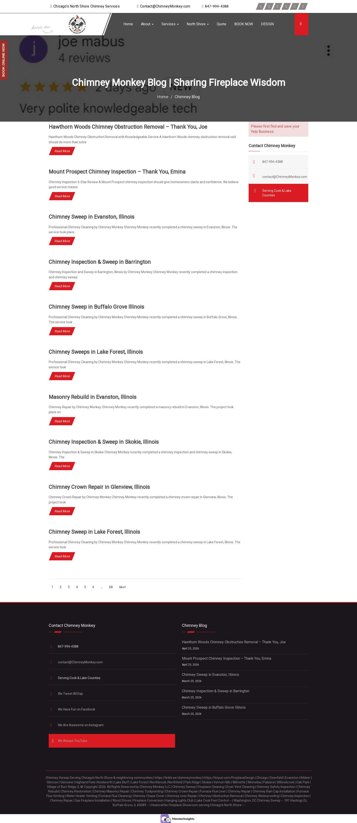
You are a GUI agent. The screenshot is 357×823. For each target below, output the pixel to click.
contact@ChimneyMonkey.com (284, 177)
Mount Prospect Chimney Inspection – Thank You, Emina (118, 172)
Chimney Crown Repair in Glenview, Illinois (100, 487)
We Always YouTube (73, 740)
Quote (221, 24)
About (147, 24)
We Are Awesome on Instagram (81, 725)
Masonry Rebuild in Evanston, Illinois (93, 397)
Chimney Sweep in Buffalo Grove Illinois (97, 307)
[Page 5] (85, 587)
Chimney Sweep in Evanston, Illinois (92, 217)
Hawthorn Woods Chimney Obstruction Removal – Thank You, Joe (129, 127)
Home (128, 24)
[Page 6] (93, 587)
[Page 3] (69, 587)
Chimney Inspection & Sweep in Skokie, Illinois (105, 442)
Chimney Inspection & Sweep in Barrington (101, 262)
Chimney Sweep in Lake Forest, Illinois (95, 532)
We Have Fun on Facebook (77, 709)
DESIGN (267, 24)
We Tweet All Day (71, 693)
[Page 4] (77, 587)
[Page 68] (111, 587)
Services (170, 24)
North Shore (198, 24)
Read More (62, 151)
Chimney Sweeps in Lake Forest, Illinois (97, 352)
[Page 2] (60, 587)
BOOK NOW (243, 24)
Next (122, 587)
